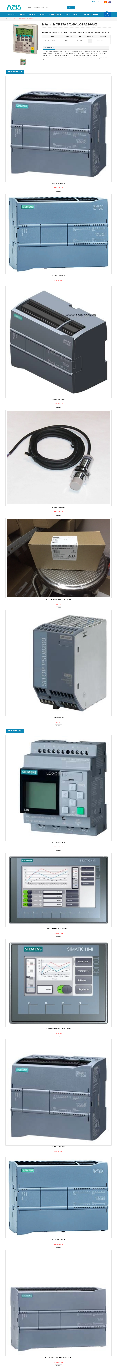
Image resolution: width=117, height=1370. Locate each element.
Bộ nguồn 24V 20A (58, 717)
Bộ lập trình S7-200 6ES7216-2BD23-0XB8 (58, 599)
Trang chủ (8, 18)
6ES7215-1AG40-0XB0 (58, 276)
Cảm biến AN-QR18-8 (58, 507)
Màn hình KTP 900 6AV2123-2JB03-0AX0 (58, 928)
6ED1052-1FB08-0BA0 (58, 842)
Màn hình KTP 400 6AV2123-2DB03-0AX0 (58, 1028)
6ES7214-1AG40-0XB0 (58, 183)
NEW (66, 40)
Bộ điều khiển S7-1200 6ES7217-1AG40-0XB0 (58, 1357)
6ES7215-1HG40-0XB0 (58, 399)
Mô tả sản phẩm (49, 47)
